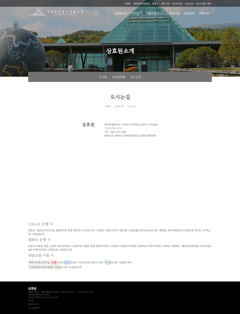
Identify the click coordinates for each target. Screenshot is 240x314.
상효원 (56, 12)
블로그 (155, 3)
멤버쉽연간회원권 (142, 3)
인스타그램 (177, 3)
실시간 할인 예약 (203, 3)
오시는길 (189, 3)
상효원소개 (120, 13)
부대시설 (174, 13)
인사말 (103, 77)
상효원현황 (118, 77)
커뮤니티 (204, 13)
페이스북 (165, 3)
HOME (128, 3)
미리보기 (136, 13)
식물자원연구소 (155, 13)
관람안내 (189, 13)
